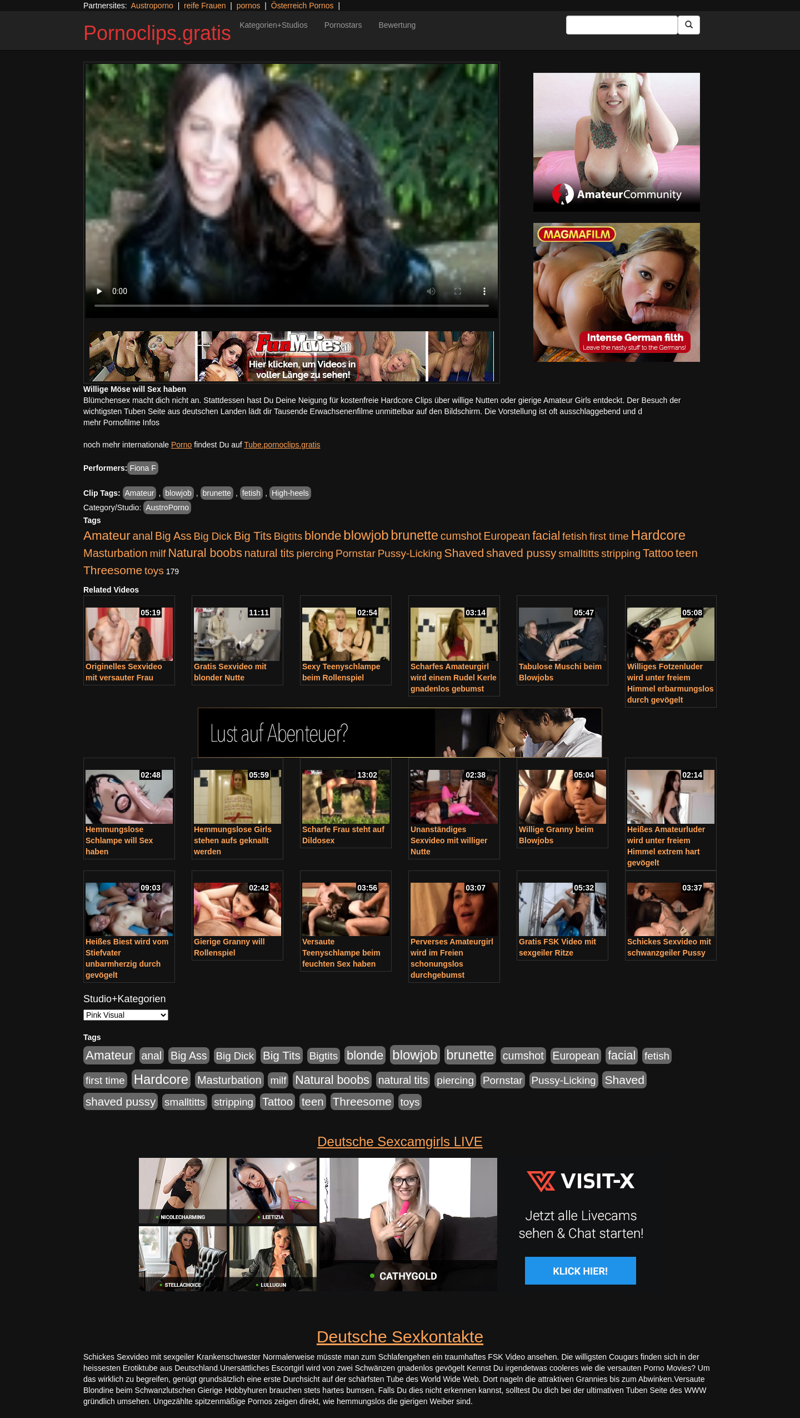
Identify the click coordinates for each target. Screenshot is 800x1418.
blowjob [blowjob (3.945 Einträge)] (365, 535)
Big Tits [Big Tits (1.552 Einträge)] (253, 535)
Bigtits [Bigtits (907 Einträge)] (288, 536)
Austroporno (152, 5)
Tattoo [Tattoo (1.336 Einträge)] (658, 553)
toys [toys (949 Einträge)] (154, 570)
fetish (251, 493)
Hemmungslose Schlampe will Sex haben (119, 840)
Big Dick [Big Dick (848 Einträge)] (213, 536)
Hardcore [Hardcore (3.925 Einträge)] (658, 535)
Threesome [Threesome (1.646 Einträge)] (112, 570)
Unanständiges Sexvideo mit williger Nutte (449, 840)
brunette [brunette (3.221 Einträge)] (414, 535)
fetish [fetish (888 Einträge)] (574, 536)
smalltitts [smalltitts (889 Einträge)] (578, 553)
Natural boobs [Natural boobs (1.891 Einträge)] (205, 553)
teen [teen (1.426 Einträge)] (687, 553)
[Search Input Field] (622, 25)
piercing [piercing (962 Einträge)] (314, 553)
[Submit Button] (689, 25)
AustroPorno (167, 507)
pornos (249, 5)
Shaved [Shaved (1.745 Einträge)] (464, 552)
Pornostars (343, 25)
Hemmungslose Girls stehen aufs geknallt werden (233, 840)
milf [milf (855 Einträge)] (158, 553)
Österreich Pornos (302, 5)
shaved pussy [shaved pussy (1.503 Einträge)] (521, 552)
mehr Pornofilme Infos (121, 422)
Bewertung (397, 25)
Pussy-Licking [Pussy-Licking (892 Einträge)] (410, 553)
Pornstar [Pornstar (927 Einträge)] (356, 553)
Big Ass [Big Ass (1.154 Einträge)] (173, 536)
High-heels (290, 493)
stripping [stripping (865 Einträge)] (621, 553)
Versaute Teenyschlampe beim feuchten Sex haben (341, 952)
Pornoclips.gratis (157, 33)
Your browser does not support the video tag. (292, 191)
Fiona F (142, 468)
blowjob (178, 493)
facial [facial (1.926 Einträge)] (546, 536)
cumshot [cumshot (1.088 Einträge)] (461, 536)
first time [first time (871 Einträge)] (609, 536)
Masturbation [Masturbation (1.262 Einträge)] (115, 553)
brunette (217, 493)
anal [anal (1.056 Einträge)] (143, 536)
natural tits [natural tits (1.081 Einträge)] (269, 553)
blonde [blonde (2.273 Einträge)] (322, 536)
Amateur (139, 493)
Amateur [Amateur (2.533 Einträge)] (107, 536)
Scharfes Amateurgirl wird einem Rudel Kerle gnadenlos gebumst (454, 677)
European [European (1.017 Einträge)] (507, 536)
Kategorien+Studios (273, 25)
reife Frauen (205, 5)
